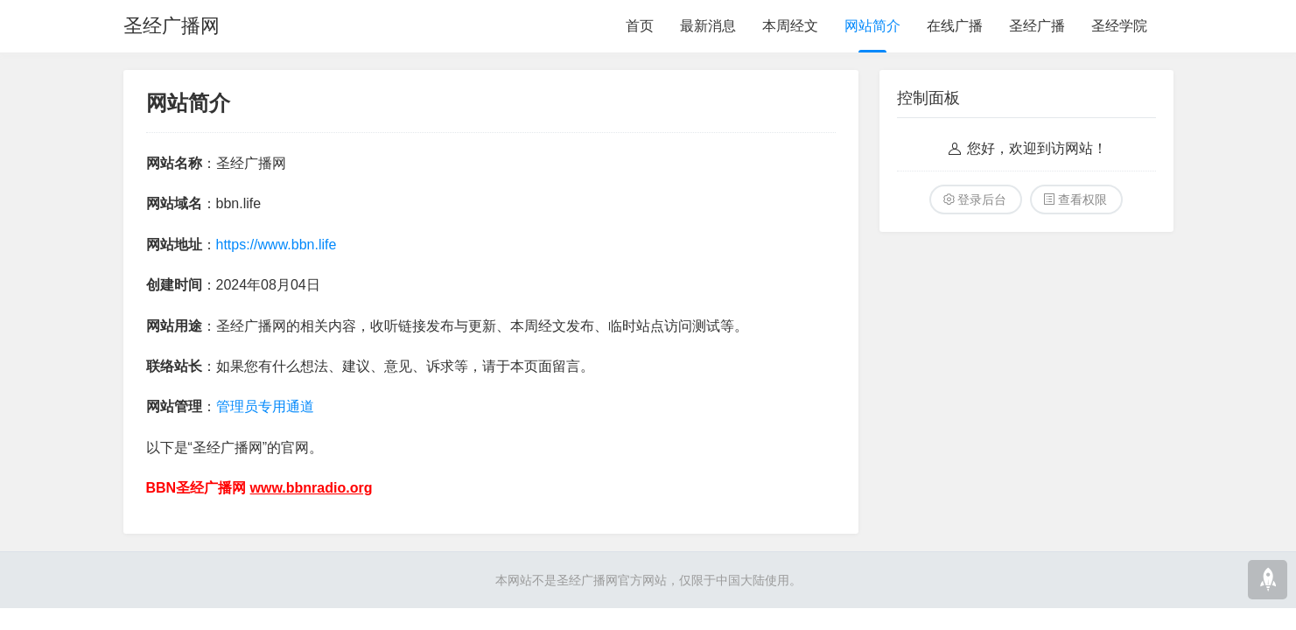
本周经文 (790, 25)
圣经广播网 (171, 26)
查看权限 (1082, 199)
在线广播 (955, 25)
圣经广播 (1037, 25)
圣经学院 (1119, 25)
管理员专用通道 (265, 406)
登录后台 (981, 199)
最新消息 (708, 25)
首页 (640, 25)
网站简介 (872, 25)
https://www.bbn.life (276, 244)
